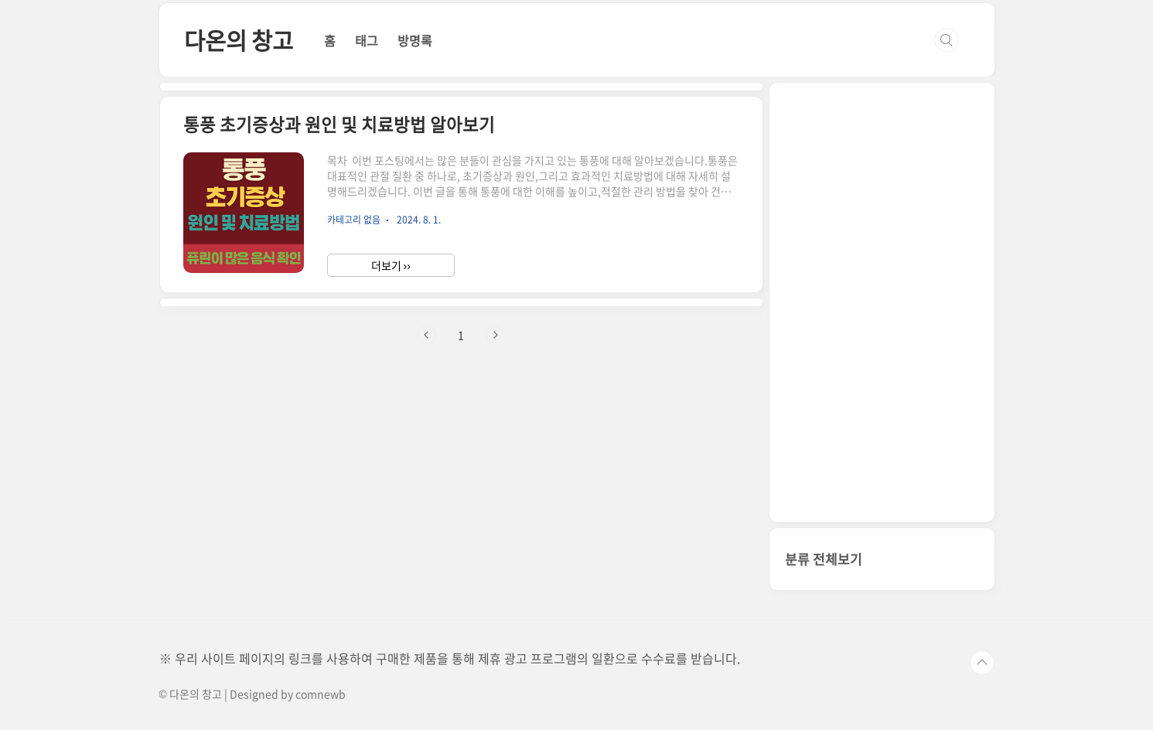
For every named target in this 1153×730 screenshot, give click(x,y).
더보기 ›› (391, 265)
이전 (427, 335)
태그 (366, 40)
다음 (495, 335)
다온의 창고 (238, 39)
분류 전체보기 (823, 558)
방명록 (414, 40)
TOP (982, 662)
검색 (946, 40)
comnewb (320, 693)
